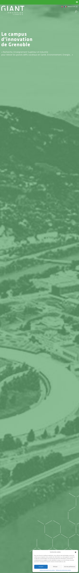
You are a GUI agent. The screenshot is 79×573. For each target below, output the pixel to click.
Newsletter (73, 7)
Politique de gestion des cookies (47, 570)
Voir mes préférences (69, 566)
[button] (75, 552)
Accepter (41, 566)
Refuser (55, 566)
